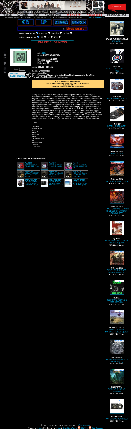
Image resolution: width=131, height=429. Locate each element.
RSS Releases (96, 428)
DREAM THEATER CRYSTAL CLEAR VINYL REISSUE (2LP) (56, 182)
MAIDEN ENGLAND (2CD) (117, 171)
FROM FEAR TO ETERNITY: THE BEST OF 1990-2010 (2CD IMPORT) (117, 201)
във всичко (30, 33)
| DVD (55, 37)
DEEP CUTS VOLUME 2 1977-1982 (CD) (117, 291)
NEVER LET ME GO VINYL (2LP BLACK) (55, 164)
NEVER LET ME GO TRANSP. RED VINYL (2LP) (32, 165)
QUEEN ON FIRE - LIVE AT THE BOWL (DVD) (116, 232)
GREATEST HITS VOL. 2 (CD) (116, 60)
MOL (44, 53)
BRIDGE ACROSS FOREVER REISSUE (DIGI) (116, 321)
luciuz (39, 428)
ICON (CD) (116, 31)
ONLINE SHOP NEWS (52, 42)
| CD (41, 37)
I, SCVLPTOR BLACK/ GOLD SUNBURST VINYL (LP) (80, 174)
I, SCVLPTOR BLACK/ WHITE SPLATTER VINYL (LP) (56, 174)
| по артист (43, 33)
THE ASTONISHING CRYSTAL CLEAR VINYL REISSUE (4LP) (32, 182)
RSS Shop (83, 428)
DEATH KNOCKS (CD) (116, 116)
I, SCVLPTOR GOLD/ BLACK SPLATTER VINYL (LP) (32, 174)
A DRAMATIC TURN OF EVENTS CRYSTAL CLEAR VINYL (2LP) (80, 182)
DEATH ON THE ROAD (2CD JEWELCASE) (116, 262)
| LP (48, 37)
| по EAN (66, 33)
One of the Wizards (70, 428)
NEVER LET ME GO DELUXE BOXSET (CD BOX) (80, 165)
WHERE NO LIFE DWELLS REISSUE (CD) (116, 351)
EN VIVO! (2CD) (117, 144)
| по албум (55, 33)
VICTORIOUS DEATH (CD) (117, 409)
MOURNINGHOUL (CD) (116, 89)
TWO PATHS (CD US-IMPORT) (117, 380)
